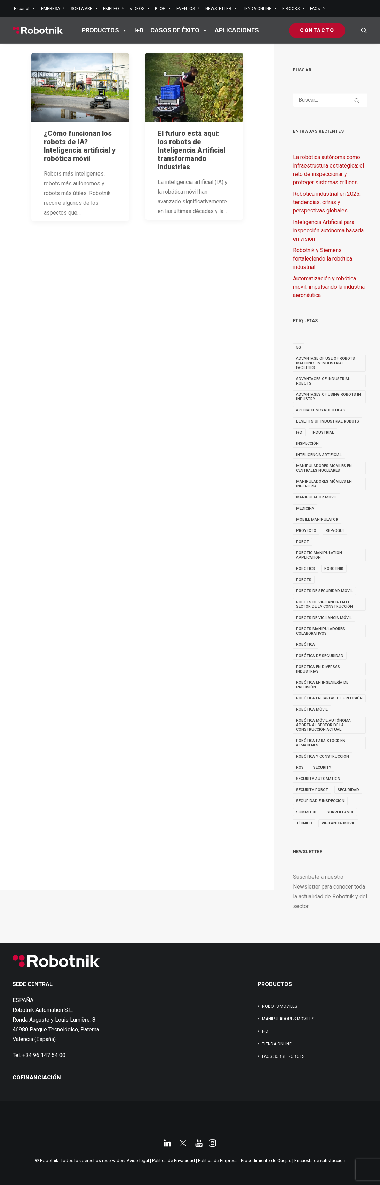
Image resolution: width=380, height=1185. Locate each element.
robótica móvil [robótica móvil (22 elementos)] (312, 709)
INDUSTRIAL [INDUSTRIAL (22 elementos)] (323, 432)
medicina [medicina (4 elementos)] (305, 508)
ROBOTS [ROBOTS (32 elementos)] (303, 580)
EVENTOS (187, 8)
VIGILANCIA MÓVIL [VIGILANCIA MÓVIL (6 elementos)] (338, 823)
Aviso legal (138, 1160)
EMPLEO (113, 8)
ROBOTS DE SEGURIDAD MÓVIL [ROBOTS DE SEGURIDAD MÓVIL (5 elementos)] (324, 591)
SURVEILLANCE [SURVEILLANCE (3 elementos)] (340, 812)
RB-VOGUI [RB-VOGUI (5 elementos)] (335, 530)
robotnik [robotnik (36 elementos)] (333, 568)
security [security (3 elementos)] (322, 767)
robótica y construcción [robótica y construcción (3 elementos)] (322, 756)
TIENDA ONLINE (259, 8)
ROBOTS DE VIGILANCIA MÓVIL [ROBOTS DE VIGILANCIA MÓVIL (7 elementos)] (324, 617)
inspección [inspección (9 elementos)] (307, 443)
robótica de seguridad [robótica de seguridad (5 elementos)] (319, 655)
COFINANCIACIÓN (37, 1077)
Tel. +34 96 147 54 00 (39, 1055)
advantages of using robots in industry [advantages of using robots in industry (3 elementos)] (328, 396)
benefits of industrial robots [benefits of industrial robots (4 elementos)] (327, 421)
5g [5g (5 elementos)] (298, 347)
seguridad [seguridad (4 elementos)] (348, 790)
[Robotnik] (38, 30)
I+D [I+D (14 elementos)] (299, 432)
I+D (138, 30)
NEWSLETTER (220, 8)
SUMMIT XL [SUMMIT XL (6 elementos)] (306, 812)
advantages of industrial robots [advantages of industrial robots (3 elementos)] (323, 381)
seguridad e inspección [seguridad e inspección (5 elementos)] (320, 801)
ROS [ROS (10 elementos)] (300, 767)
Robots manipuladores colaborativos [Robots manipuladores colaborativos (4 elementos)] (320, 631)
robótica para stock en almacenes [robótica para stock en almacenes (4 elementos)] (320, 743)
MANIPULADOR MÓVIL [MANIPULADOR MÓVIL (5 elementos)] (316, 497)
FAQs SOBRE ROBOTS (283, 1056)
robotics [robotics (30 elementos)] (305, 568)
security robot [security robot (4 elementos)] (312, 790)
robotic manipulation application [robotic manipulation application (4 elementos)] (319, 555)
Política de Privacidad (173, 1160)
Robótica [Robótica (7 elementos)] (305, 644)
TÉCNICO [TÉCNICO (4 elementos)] (304, 823)
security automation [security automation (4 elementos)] (318, 778)
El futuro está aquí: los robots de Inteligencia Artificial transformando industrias (191, 150)
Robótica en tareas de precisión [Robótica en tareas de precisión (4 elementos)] (329, 698)
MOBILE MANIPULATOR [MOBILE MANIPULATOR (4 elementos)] (317, 519)
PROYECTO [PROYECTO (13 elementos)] (306, 530)
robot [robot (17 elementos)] (302, 542)
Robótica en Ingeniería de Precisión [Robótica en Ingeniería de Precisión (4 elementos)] (322, 684)
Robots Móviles (279, 1006)
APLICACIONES (237, 30)
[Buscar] (330, 100)
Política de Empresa (218, 1160)
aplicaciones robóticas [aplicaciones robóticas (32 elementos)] (320, 410)
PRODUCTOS (104, 30)
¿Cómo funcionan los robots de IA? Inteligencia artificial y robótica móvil (80, 146)
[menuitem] (25, 8)
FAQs (317, 8)
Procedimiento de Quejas (266, 1160)
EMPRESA (52, 8)
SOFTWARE (84, 8)
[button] (364, 30)
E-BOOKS (293, 8)
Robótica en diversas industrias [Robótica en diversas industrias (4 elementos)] (318, 669)
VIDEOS (139, 8)
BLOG (162, 8)
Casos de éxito (179, 30)
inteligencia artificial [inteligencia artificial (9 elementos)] (319, 454)
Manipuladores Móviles (288, 1018)
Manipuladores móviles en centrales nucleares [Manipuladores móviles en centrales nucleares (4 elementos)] (324, 468)
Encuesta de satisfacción (319, 1160)
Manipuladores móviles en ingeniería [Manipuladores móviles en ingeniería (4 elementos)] (324, 483)
